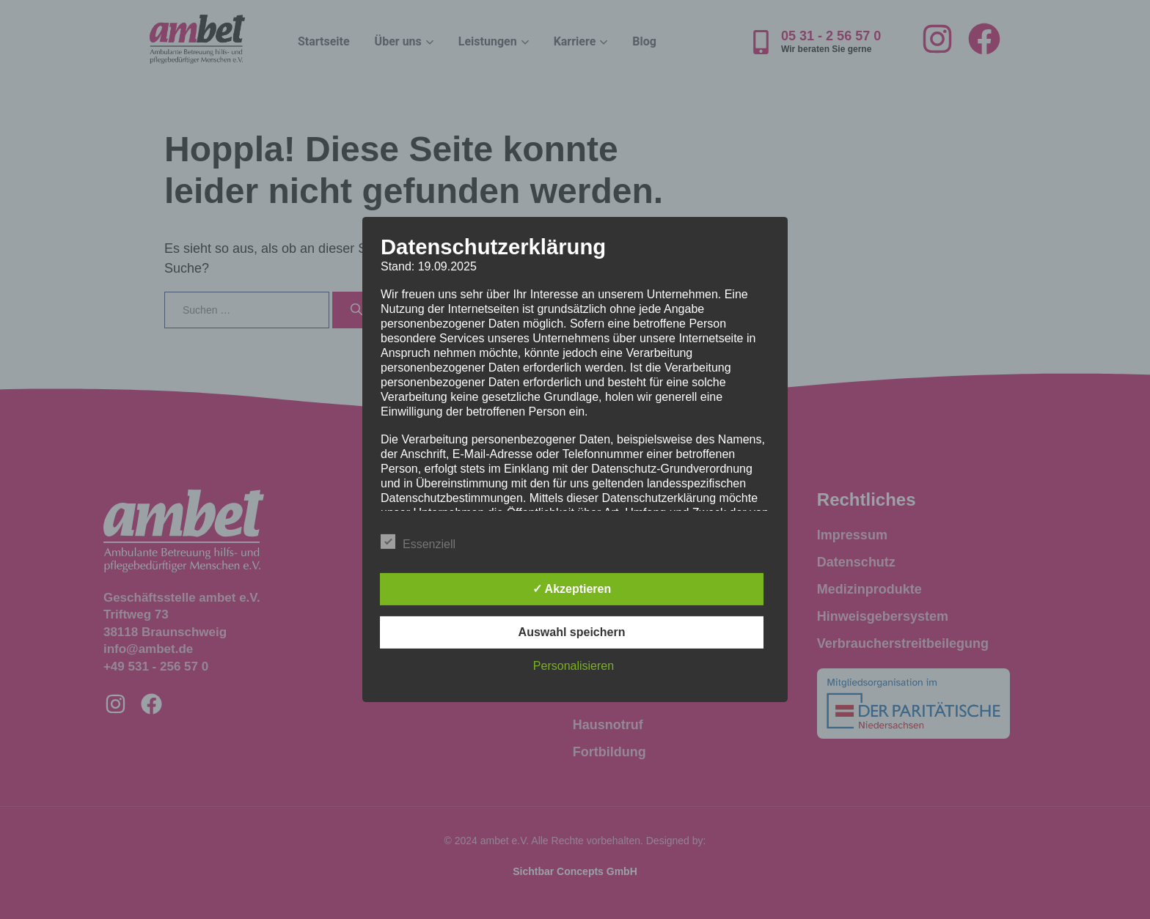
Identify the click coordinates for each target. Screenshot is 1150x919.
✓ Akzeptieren (572, 589)
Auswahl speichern (572, 632)
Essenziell (418, 541)
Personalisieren (573, 666)
